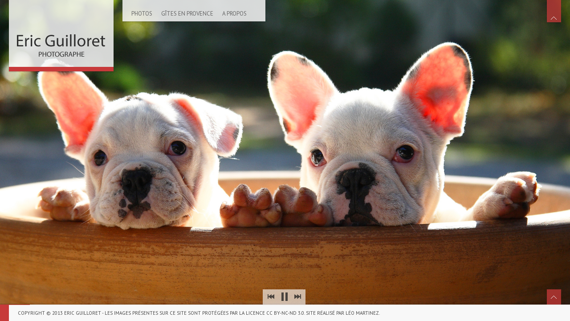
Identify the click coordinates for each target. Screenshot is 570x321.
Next (297, 296)
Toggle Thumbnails (554, 297)
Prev (270, 296)
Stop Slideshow (284, 297)
